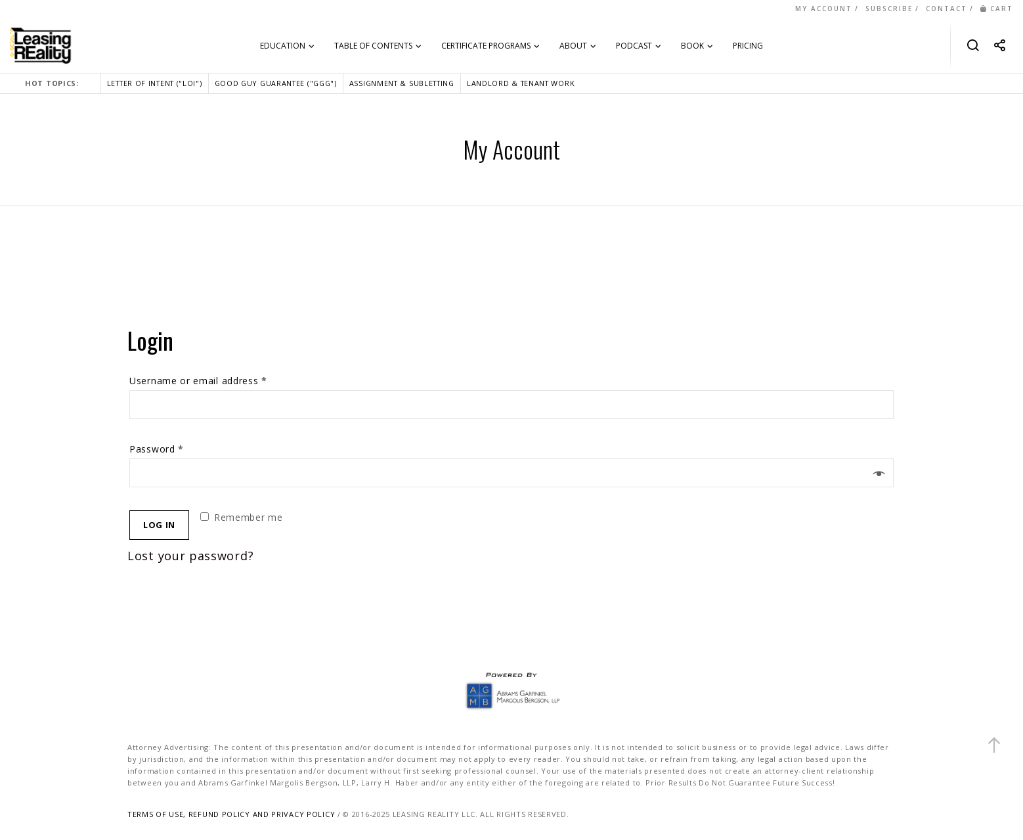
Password (156, 449)
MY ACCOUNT (823, 8)
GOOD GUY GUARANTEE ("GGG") (276, 83)
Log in (159, 525)
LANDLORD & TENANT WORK (521, 83)
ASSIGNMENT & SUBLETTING (401, 83)
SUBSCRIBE (889, 8)
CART (996, 8)
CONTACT (946, 8)
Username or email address (198, 380)
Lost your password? (190, 556)
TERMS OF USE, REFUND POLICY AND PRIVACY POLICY (231, 814)
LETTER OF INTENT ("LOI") (154, 83)
